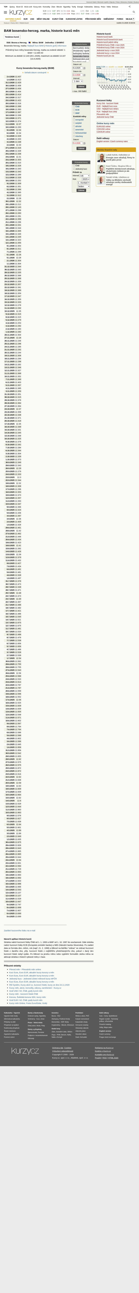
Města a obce (80, 1016)
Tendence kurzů (12, 37)
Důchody (31, 1038)
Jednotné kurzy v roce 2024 (108, 53)
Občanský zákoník (81, 1028)
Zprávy (12, 7)
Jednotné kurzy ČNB (105, 117)
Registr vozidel (104, 1019)
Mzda (38, 1026)
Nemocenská (32, 1032)
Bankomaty (38, 1013)
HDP (62, 1022)
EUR (44, 11)
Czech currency (104, 1034)
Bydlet (130, 2)
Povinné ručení (9, 1037)
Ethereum (70, 1025)
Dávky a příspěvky (35, 1029)
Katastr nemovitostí (82, 1019)
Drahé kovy (56, 1029)
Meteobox (124, 2)
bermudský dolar (81, 48)
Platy (43, 1026)
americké (79, 130)
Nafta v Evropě (57, 1037)
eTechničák (109, 1021)
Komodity (46, 7)
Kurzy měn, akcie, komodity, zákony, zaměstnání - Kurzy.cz (35, 988)
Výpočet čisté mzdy (11, 1016)
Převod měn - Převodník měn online (25, 969)
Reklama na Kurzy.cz (104, 1048)
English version (105, 1031)
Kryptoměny (56, 1025)
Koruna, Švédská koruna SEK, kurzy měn (27, 997)
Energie (80, 7)
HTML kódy (113, 1058)
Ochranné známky (81, 1025)
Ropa (73, 14)
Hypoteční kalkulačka (11, 1034)
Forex (120, 19)
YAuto (118, 2)
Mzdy (67, 1022)
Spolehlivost (113, 1016)
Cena (106, 1016)
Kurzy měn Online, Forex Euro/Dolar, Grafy (28, 1003)
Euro (38, 1019)
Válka (109, 7)
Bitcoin (59, 7)
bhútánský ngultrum (81, 50)
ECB (77, 110)
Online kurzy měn (105, 123)
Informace (62, 46)
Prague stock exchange (107, 1037)
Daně (77, 1037)
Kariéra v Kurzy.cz (103, 1051)
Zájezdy (112, 2)
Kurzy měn (37, 7)
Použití (98, 1058)
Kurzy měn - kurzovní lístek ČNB (23, 994)
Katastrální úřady (81, 1022)
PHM (58, 1035)
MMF (77, 113)
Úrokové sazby (33, 1016)
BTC (58, 11)
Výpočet (17, 1013)
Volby (101, 1027)
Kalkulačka (88, 7)
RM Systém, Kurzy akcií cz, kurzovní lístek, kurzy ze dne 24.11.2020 (39, 985)
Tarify (74, 7)
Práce (103, 7)
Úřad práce (32, 1026)
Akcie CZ (19, 7)
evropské (79, 120)
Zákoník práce (80, 1031)
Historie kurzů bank (105, 37)
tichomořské (80, 133)
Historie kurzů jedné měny (107, 42)
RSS (105, 1058)
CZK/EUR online (103, 132)
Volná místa (37, 1023)
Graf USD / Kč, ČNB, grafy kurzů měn (25, 991)
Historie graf (50, 46)
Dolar (42, 1019)
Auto (101, 1016)
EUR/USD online (103, 126)
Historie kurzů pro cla (105, 56)
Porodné (41, 1032)
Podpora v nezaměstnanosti (38, 1035)
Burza (54, 1016)
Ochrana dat (57, 1048)
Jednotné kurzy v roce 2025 (108, 50)
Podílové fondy (64, 1019)
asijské (78, 123)
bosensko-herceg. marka (81, 56)
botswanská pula (81, 59)
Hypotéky (66, 7)
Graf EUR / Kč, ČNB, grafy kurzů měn (25, 1000)
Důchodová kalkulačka (12, 1019)
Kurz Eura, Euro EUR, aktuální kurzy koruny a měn (31, 972)
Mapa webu (108, 1027)
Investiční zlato (61, 1032)
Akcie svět (28, 7)
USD (44, 14)
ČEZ (87, 11)
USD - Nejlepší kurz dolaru (108, 109)
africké (78, 126)
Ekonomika (55, 1022)
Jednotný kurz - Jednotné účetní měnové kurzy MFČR (33, 979)
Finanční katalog (105, 1024)
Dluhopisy (55, 1019)
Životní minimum (10, 1031)
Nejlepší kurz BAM (35, 46)
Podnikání (79, 1013)
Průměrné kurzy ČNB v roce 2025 (110, 45)
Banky (30, 1013)
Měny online (43, 19)
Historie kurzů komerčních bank (110, 40)
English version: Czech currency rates (112, 141)
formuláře (83, 1037)
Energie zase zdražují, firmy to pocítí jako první (120, 169)
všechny (79, 136)
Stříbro (69, 1032)
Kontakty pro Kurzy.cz (104, 1054)
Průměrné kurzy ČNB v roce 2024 (110, 48)
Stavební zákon (80, 1034)
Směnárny (109, 19)
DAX (58, 14)
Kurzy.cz (6, 23)
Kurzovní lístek (91, 2)
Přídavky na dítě (9, 1022)
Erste (87, 14)
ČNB (77, 107)
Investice (55, 1013)
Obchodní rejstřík (102, 2)
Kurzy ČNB (57, 19)
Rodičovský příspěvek (11, 1028)
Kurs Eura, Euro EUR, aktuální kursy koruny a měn (31, 975)
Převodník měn (103, 114)
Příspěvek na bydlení (11, 1025)
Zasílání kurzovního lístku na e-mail (19, 930)
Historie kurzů (24, 23)
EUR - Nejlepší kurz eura (107, 106)
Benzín (63, 1035)
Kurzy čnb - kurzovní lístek (107, 103)
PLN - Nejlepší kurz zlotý (107, 112)
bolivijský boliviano (81, 53)
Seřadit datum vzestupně (35, 72)
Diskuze (115, 7)
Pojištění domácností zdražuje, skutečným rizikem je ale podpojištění (120, 181)
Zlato (73, 11)
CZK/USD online (103, 129)
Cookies (67, 1048)
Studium (136, 2)
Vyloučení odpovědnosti (62, 1051)
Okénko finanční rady (107, 150)
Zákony (97, 7)
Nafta (69, 1035)
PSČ (87, 1016)
